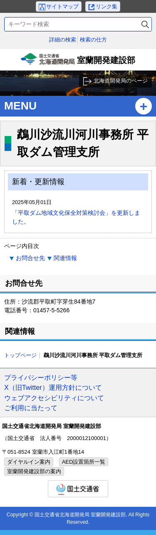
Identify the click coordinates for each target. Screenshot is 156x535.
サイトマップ (62, 6)
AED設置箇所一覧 (84, 462)
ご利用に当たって (30, 407)
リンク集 (106, 6)
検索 (145, 24)
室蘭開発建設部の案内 (34, 471)
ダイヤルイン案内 (28, 462)
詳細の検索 (62, 39)
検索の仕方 (93, 39)
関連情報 (65, 258)
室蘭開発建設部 (78, 62)
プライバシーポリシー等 (40, 377)
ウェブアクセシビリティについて (54, 397)
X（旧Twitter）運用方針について (53, 387)
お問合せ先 (30, 258)
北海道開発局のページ (121, 81)
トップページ (20, 355)
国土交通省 (78, 488)
